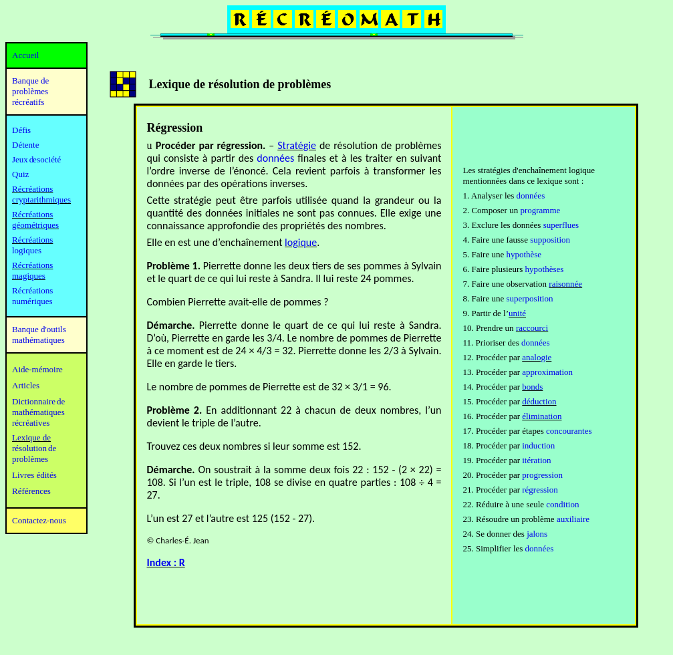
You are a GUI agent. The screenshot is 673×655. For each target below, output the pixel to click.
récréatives (30, 423)
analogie (536, 357)
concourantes (569, 431)
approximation (547, 372)
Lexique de (31, 437)
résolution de (34, 448)
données (275, 158)
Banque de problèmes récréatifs (30, 91)
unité (517, 313)
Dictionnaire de (38, 401)
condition (562, 504)
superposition (529, 298)
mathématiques (38, 412)
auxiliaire (573, 519)
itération (536, 460)
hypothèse (523, 254)
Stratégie (296, 145)
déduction (539, 401)
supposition (550, 240)
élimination (541, 416)
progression (542, 475)
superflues (561, 225)
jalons (537, 534)
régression (539, 490)
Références (31, 491)
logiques (26, 250)
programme (540, 210)
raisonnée (565, 284)
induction (538, 445)
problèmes (30, 459)
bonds (532, 387)
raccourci (532, 328)
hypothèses (544, 269)
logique (301, 242)
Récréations (32, 240)
